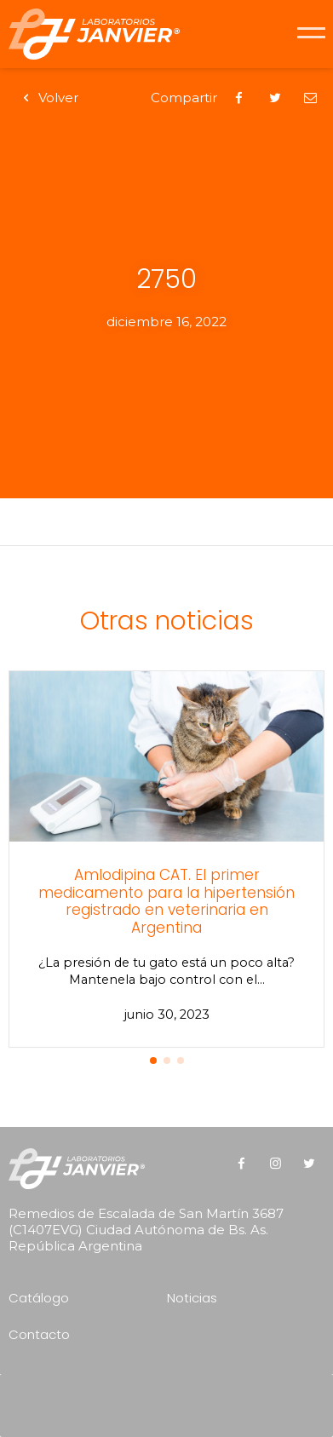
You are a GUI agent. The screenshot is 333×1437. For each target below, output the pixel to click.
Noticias (192, 1298)
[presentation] (171, 1399)
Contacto (39, 1334)
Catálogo (39, 1298)
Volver (47, 97)
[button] (153, 1060)
